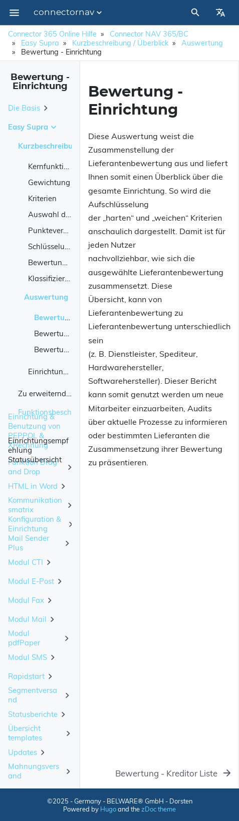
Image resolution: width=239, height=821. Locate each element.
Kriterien (42, 198)
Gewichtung (49, 182)
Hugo (108, 809)
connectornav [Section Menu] (69, 13)
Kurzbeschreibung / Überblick (120, 43)
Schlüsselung (51, 246)
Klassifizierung (53, 278)
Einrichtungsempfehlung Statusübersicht (38, 449)
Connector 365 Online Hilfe (52, 34)
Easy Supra (40, 43)
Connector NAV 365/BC (149, 34)
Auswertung (202, 43)
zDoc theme (158, 809)
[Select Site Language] (220, 12)
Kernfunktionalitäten (63, 166)
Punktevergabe (54, 230)
